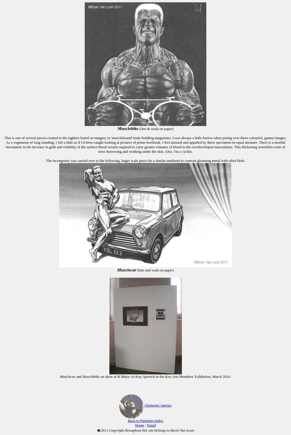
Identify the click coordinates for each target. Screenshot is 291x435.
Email (151, 425)
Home (139, 425)
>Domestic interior (158, 405)
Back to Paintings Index (145, 420)
